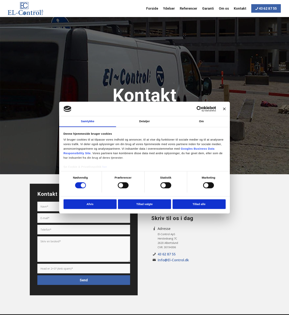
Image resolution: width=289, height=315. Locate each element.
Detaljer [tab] (144, 121)
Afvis (89, 204)
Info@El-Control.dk (173, 260)
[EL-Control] (25, 8)
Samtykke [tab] (87, 121)
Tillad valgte (144, 204)
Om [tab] (201, 121)
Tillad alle (198, 204)
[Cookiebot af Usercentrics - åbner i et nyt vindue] (199, 109)
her (104, 167)
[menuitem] (152, 8)
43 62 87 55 (167, 254)
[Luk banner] (224, 108)
